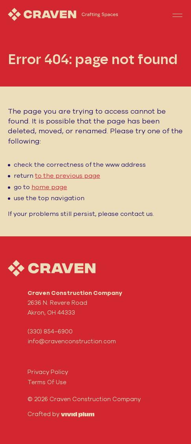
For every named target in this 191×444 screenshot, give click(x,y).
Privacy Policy (48, 371)
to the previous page (67, 175)
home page (49, 186)
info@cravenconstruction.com (72, 341)
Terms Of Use (47, 382)
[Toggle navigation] (177, 14)
